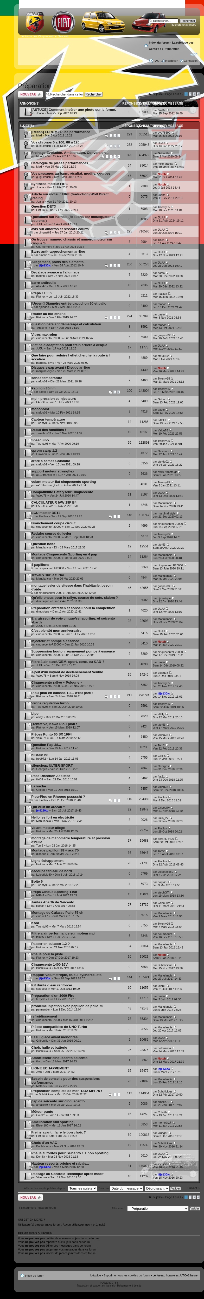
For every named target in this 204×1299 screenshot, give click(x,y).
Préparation (172, 48)
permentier (43, 1009)
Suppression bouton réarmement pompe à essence (73, 651)
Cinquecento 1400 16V (49, 964)
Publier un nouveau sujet (30, 94)
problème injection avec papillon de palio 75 (67, 1006)
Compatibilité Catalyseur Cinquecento (62, 492)
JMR (39, 1071)
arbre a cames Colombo (50, 461)
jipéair (40, 905)
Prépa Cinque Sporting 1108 (54, 892)
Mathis (40, 1086)
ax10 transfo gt (45, 474)
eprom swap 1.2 (44, 450)
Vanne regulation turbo (50, 703)
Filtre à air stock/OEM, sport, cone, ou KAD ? (67, 662)
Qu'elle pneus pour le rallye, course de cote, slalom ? (74, 598)
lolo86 (40, 936)
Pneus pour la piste (47, 954)
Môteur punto (42, 1112)
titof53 (161, 544)
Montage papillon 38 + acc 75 (55, 850)
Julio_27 (163, 818)
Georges (41, 769)
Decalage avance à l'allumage (55, 272)
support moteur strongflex (52, 471)
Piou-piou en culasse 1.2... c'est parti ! (62, 693)
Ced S (162, 755)
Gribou (162, 399)
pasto (161, 272)
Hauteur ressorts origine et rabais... (60, 1163)
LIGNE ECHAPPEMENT (50, 1068)
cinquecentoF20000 (48, 338)
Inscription (171, 60)
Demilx (40, 1156)
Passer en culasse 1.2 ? (50, 944)
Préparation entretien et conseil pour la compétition (73, 608)
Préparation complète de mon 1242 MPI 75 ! (66, 1091)
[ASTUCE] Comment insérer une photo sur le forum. (73, 110)
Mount (40, 156)
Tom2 (161, 745)
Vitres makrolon (44, 334)
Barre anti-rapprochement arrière (58, 251)
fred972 (41, 758)
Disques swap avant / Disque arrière (60, 367)
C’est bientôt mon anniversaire (56, 631)
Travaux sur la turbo (47, 575)
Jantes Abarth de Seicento (52, 902)
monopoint (40, 409)
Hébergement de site (129, 1285)
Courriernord (44, 246)
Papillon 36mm (43, 388)
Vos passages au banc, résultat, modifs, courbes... (72, 173)
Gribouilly (164, 153)
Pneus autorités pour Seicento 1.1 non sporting (70, 1153)
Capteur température (48, 419)
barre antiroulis (43, 283)
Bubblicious (43, 968)
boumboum (165, 934)
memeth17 (164, 1122)
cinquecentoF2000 (50, 592)
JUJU (161, 143)
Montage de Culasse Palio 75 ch (57, 913)
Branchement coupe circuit (53, 523)
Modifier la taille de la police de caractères (193, 54)
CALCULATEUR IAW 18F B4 (53, 502)
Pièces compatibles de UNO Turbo (59, 1027)
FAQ (156, 60)
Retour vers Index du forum (38, 1207)
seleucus (41, 988)
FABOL (40, 402)
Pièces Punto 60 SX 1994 (51, 734)
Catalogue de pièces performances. (60, 163)
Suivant (192, 1188)
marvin (40, 275)
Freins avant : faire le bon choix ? (58, 1132)
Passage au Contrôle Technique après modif (67, 1174)
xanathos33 (43, 433)
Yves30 (162, 1164)
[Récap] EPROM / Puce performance (60, 132)
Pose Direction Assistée (50, 776)
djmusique (42, 601)
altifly (39, 717)
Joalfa (40, 113)
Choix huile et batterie (49, 1047)
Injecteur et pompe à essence (55, 641)
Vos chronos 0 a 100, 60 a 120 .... (57, 142)
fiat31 (39, 779)
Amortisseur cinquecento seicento (59, 1058)
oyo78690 (164, 132)
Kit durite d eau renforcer (51, 985)
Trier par (120, 1188)
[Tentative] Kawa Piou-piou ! (54, 724)
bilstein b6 (39, 755)
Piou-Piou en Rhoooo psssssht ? (58, 797)
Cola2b (40, 1115)
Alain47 (41, 286)
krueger (162, 1133)
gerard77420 (166, 838)
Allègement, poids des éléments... (58, 262)
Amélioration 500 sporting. (52, 1122)
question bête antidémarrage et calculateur (66, 324)
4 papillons (40, 565)
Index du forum (159, 42)
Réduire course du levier (51, 533)
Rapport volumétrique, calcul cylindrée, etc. (66, 975)
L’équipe (95, 1275)
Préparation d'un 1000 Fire (52, 996)
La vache (38, 786)
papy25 (162, 882)
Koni (35, 923)
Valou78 (163, 430)
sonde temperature (46, 378)
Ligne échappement (47, 861)
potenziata (164, 1048)
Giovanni (41, 454)
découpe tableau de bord (51, 871)
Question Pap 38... (46, 745)
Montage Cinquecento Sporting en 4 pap (64, 554)
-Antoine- (42, 327)
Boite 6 (37, 881)
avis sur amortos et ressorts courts (60, 229)
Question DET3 (43, 206)
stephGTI (163, 892)
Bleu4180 (42, 1125)
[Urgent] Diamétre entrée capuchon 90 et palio (68, 303)
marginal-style (45, 362)
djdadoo (44, 306)
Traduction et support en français (96, 1285)
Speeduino (40, 440)
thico (39, 1061)
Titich (161, 240)
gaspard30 (164, 335)
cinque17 (42, 916)
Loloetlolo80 (44, 874)
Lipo (35, 714)
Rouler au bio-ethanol (49, 314)
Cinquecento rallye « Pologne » (56, 682)
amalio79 (44, 255)
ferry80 (40, 999)
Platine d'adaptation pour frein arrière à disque (69, 345)
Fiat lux (40, 209)
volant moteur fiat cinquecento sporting (63, 482)
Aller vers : (118, 1208)
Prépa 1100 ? (41, 293)
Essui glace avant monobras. (55, 1037)
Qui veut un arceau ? (48, 807)
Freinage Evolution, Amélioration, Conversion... (70, 153)
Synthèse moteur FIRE (49, 184)
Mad (39, 135)
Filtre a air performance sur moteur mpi (63, 933)
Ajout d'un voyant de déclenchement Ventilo (67, 672)
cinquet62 (45, 232)
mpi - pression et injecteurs (53, 399)
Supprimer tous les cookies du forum (127, 1275)
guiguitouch (43, 145)
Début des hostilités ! (48, 430)
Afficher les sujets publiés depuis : (60, 1188)
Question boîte (43, 544)
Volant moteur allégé (48, 828)
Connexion (191, 60)
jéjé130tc (45, 265)
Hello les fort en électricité (52, 817)
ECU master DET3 (45, 513)
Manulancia (165, 503)
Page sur (173, 93)
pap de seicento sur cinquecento (58, 1101)
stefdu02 (163, 356)
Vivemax (41, 1177)
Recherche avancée (183, 24)
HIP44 (40, 895)
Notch (162, 174)
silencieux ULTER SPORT (52, 765)
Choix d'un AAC (44, 1143)
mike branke (165, 163)
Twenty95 (164, 207)
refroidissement (44, 1016)
